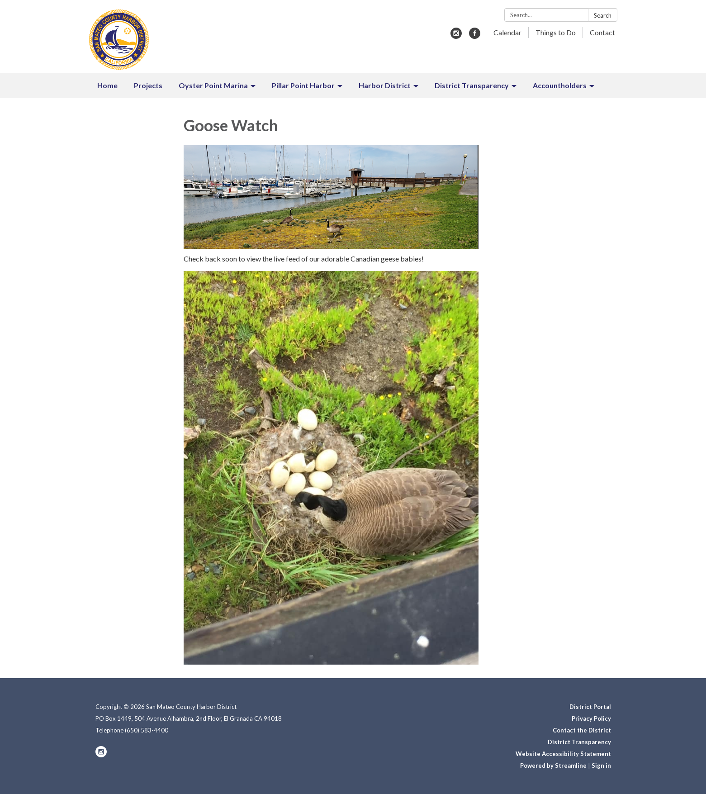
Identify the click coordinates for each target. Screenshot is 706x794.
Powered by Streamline (553, 765)
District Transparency (579, 742)
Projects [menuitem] (148, 85)
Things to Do (555, 32)
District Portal (590, 706)
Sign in (601, 765)
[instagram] (456, 36)
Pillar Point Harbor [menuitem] (303, 85)
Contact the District (582, 730)
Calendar (507, 32)
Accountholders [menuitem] (560, 85)
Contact (602, 32)
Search (602, 15)
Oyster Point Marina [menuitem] (213, 85)
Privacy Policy (591, 718)
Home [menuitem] (107, 85)
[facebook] (474, 36)
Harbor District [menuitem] (385, 85)
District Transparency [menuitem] (472, 85)
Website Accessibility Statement (563, 753)
